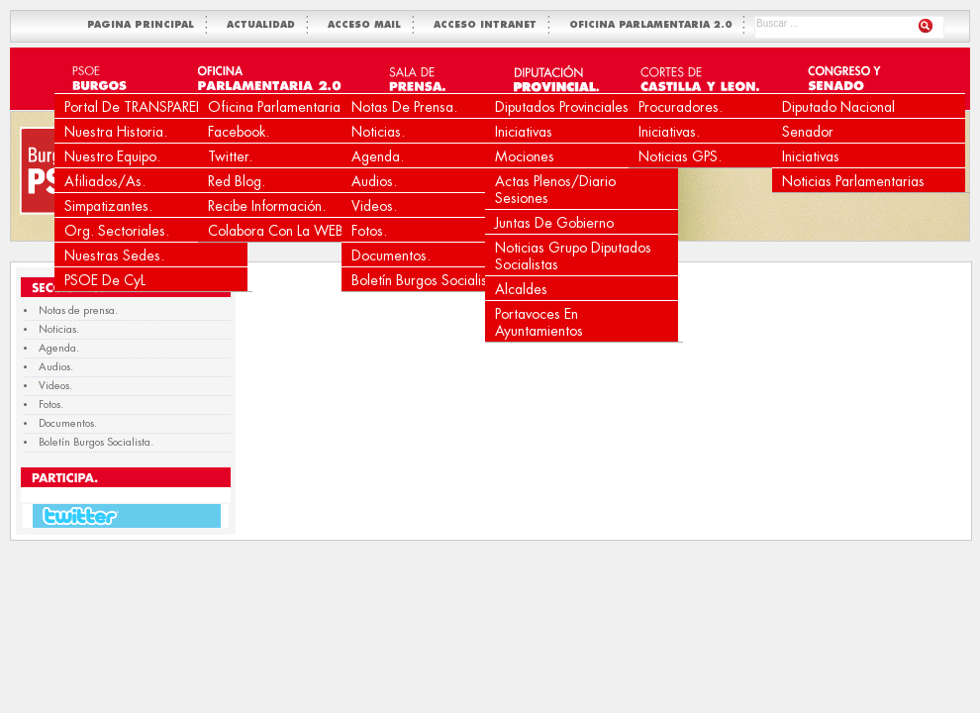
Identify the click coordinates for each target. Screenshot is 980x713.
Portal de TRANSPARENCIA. (149, 107)
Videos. (374, 206)
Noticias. (378, 132)
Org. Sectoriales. (116, 231)
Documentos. (391, 255)
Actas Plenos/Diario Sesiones (555, 189)
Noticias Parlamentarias (853, 181)
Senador (807, 132)
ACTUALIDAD (265, 25)
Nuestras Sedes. (114, 255)
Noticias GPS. (680, 156)
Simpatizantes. (108, 206)
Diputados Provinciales (562, 107)
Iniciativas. (669, 132)
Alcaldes (521, 289)
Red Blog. (236, 181)
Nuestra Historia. (115, 132)
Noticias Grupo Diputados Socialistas (573, 256)
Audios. (374, 181)
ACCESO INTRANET (489, 25)
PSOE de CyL (105, 280)
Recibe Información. (267, 206)
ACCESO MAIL (368, 25)
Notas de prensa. (404, 107)
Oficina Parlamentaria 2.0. (289, 107)
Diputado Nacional (838, 107)
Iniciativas (523, 132)
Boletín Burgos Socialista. (427, 280)
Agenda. (377, 156)
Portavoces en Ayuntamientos (539, 322)
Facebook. (238, 132)
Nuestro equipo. (112, 156)
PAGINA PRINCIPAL (144, 25)
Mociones (524, 156)
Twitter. (230, 156)
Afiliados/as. (105, 181)
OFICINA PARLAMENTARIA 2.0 (654, 25)
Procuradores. (680, 107)
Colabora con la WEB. (277, 231)
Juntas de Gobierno (554, 223)
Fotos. (369, 231)
